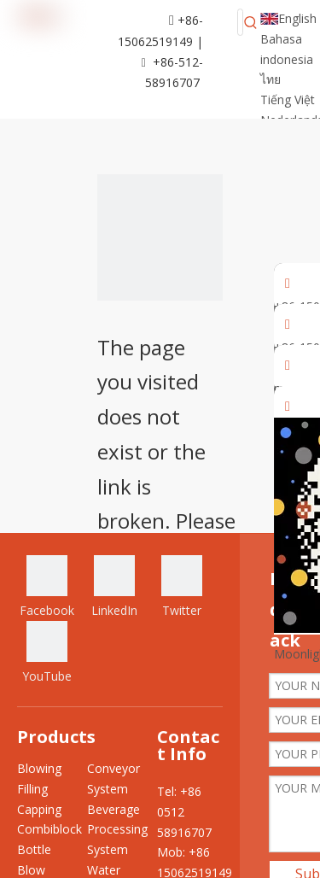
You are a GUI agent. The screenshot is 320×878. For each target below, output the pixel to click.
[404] (160, 237)
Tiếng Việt (287, 99)
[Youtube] (47, 654)
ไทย (270, 79)
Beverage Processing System (117, 829)
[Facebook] (47, 588)
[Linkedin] (114, 588)
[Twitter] (182, 588)
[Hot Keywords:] (251, 22)
